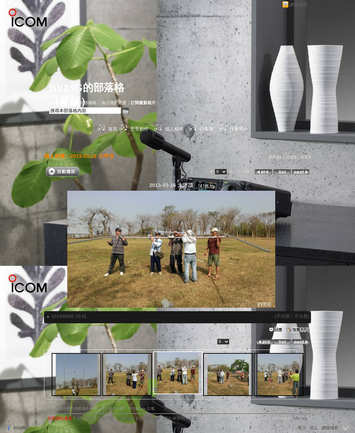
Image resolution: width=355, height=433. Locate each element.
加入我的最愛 (114, 102)
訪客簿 (206, 129)
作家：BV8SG (62, 96)
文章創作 (139, 129)
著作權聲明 (149, 418)
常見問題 (105, 418)
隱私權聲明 (174, 418)
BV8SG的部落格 (86, 87)
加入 (314, 427)
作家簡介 (239, 129)
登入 (302, 427)
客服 (193, 418)
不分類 (283, 316)
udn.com (300, 418)
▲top (303, 407)
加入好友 (58, 102)
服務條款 (126, 418)
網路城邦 (298, 4)
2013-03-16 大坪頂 (92, 156)
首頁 (112, 129)
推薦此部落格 (83, 102)
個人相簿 (174, 129)
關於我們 (85, 418)
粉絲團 (19, 427)
